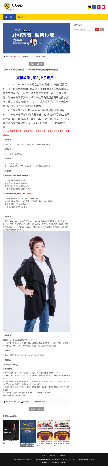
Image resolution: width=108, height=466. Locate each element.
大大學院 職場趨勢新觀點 (13, 7)
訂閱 (97, 29)
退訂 (102, 29)
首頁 (43, 455)
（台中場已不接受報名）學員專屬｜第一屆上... (61, 443)
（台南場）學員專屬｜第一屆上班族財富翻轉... (44, 443)
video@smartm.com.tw (86, 459)
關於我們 (63, 455)
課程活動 (8, 17)
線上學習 (21, 17)
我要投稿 (52, 455)
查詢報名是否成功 (41, 56)
